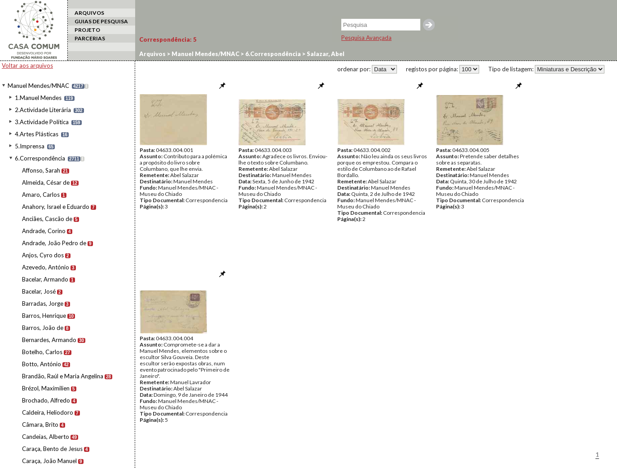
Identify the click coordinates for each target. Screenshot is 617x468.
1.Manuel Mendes (38, 97)
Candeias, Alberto (45, 436)
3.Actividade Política (42, 122)
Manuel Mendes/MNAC (38, 85)
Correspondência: (168, 39)
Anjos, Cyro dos (43, 255)
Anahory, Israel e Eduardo (55, 206)
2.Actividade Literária (43, 109)
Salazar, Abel (324, 53)
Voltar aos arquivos (27, 65)
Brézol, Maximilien (46, 388)
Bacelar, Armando (45, 279)
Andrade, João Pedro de (54, 243)
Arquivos (152, 53)
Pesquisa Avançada (366, 37)
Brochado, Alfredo (46, 400)
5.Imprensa (29, 146)
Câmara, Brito (40, 424)
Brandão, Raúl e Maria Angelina (62, 376)
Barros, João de (42, 327)
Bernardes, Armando (49, 339)
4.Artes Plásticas (36, 134)
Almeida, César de (46, 182)
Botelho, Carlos (42, 351)
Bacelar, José (39, 291)
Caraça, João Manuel (49, 460)
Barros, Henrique (44, 315)
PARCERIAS (90, 38)
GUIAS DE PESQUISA (101, 21)
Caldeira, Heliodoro (47, 412)
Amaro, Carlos (41, 194)
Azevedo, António (45, 267)
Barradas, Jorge (42, 303)
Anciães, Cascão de (47, 218)
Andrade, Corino (44, 230)
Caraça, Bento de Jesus (52, 448)
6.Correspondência (40, 158)
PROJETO (87, 29)
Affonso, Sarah (41, 170)
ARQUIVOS (89, 12)
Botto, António (41, 364)
